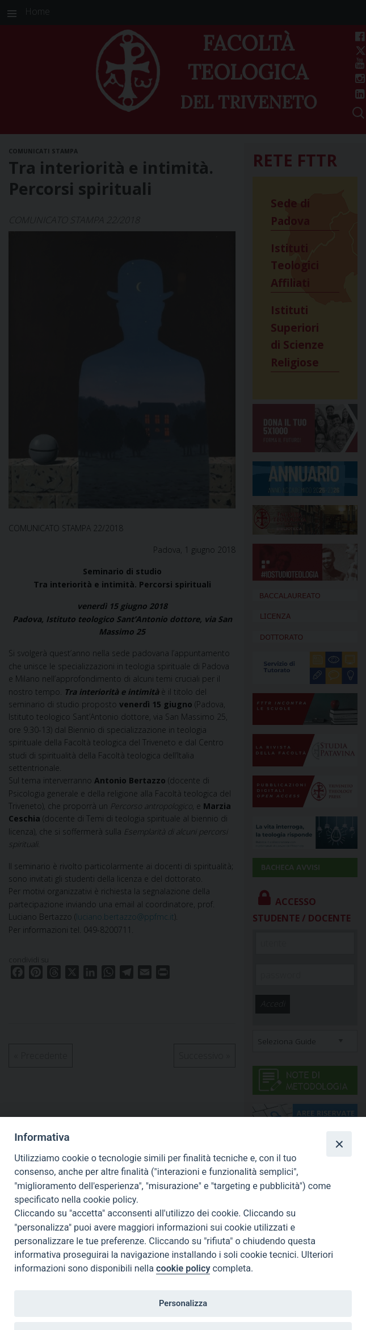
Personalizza (183, 1303)
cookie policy (183, 1268)
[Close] (338, 1143)
